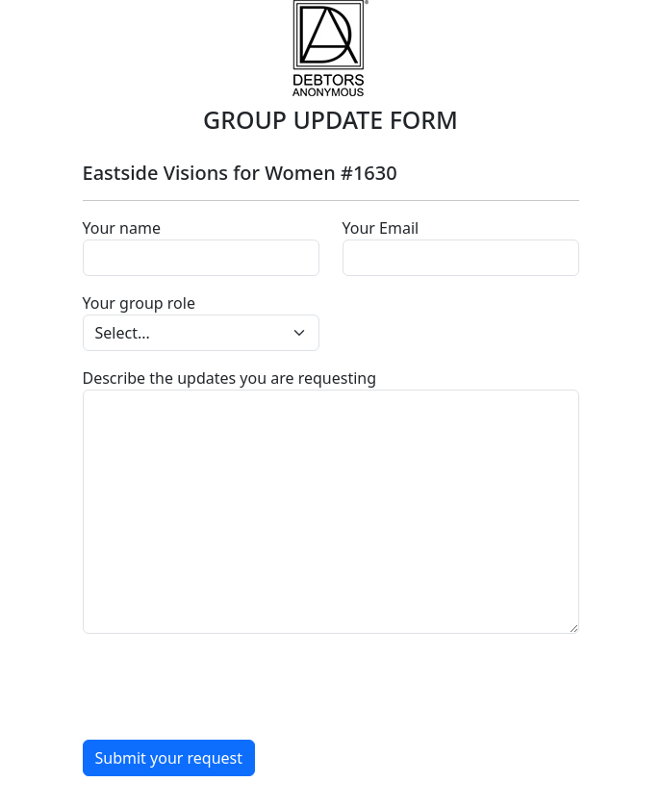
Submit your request (169, 758)
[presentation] (229, 686)
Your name (122, 228)
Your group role (139, 303)
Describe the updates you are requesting (230, 378)
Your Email (381, 228)
